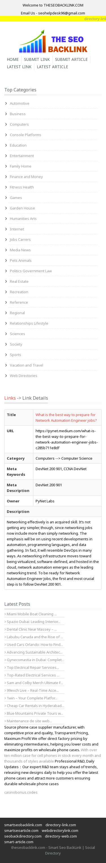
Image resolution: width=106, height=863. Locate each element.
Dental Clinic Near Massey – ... (31, 629)
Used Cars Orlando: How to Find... (34, 644)
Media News (20, 249)
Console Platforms (25, 134)
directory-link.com (61, 824)
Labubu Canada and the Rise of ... (34, 636)
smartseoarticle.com (21, 830)
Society (16, 344)
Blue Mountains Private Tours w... (34, 713)
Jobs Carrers (20, 239)
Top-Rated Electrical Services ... (32, 675)
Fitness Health (22, 187)
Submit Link (37, 59)
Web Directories (23, 375)
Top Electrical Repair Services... (32, 667)
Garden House (22, 208)
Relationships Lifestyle (29, 323)
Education (18, 145)
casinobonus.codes (21, 792)
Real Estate (19, 281)
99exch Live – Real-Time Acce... (32, 690)
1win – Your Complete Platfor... (31, 698)
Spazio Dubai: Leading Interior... (32, 621)
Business (18, 113)
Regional (17, 312)
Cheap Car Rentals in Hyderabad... (34, 705)
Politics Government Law (31, 270)
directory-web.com (61, 836)
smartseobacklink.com (23, 824)
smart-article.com (18, 841)
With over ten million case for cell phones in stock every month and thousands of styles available (52, 755)
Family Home (20, 166)
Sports (15, 354)
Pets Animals (21, 260)
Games (16, 197)
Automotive (19, 103)
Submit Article (71, 59)
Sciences (17, 333)
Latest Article (52, 66)
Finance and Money (26, 176)
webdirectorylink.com (60, 830)
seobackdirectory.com (23, 836)
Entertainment (22, 155)
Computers (19, 124)
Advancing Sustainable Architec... (33, 652)
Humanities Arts (23, 218)
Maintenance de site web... (28, 720)
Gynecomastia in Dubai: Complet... (34, 659)
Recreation (19, 291)
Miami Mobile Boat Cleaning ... (31, 613)
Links (10, 398)
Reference (19, 302)
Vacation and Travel (26, 365)
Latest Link (19, 66)
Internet (17, 229)
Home (13, 59)
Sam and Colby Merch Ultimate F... (34, 682)
